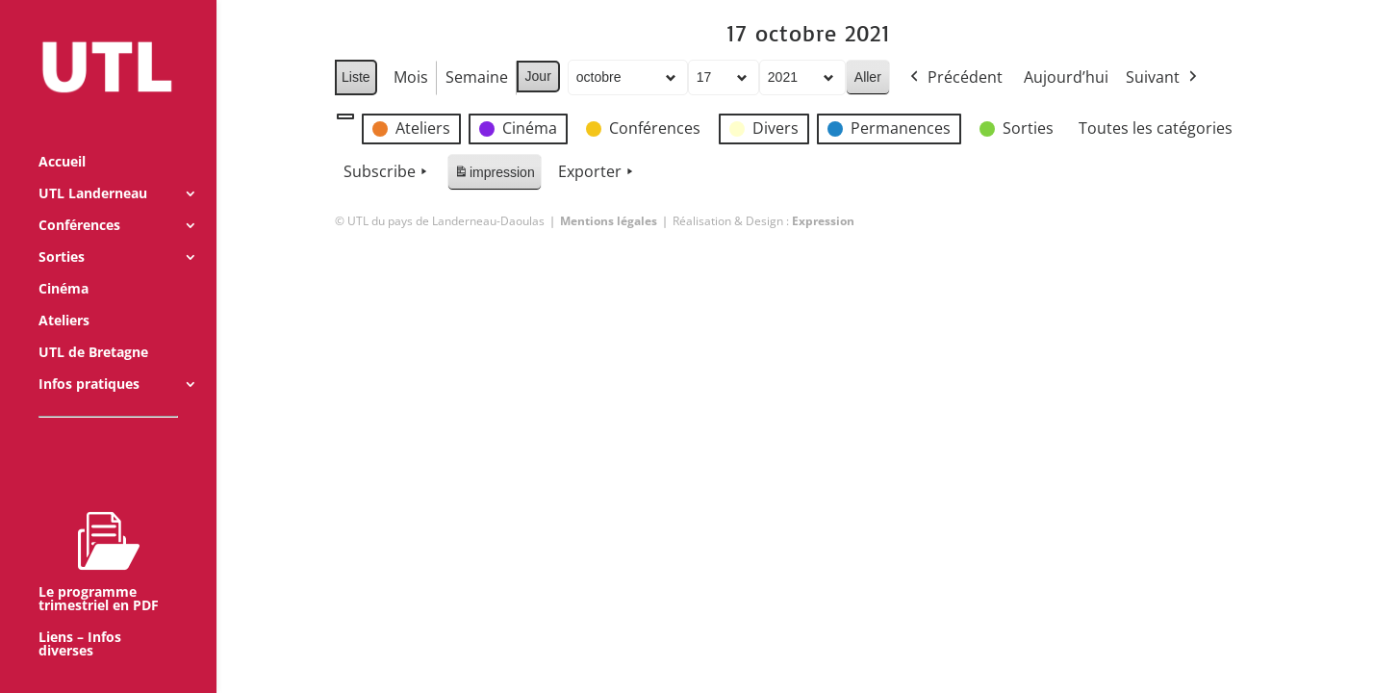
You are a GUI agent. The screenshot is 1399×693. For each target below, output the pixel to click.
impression (494, 176)
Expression (823, 221)
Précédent (954, 77)
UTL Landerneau (92, 168)
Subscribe (387, 172)
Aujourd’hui (1066, 77)
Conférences (79, 200)
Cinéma (63, 263)
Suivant (1163, 77)
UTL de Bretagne (93, 327)
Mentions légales (608, 221)
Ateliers (63, 295)
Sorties (61, 232)
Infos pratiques (89, 359)
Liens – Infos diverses (79, 618)
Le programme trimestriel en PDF (98, 536)
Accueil (62, 136)
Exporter (597, 172)
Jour (537, 76)
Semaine (476, 77)
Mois (410, 77)
